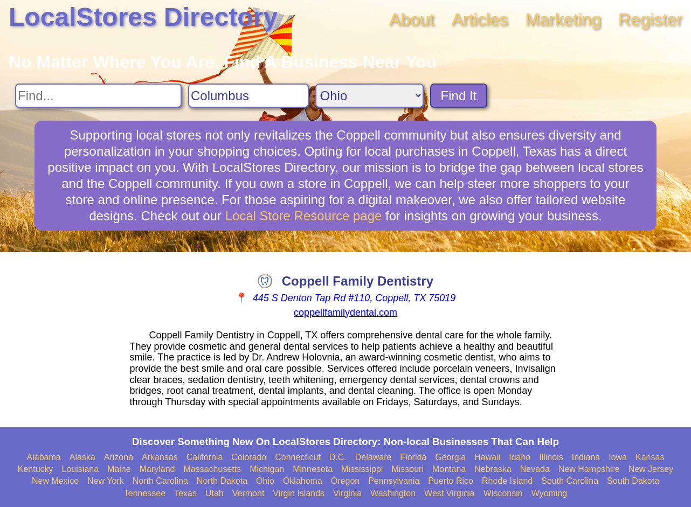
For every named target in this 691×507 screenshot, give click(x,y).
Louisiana (80, 469)
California (204, 457)
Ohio (265, 480)
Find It (459, 95)
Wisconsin (503, 493)
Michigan (267, 469)
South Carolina (569, 480)
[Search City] (248, 96)
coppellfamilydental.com (345, 312)
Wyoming (549, 493)
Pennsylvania (393, 480)
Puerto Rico (450, 480)
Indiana (586, 457)
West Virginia (449, 493)
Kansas (649, 457)
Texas (185, 493)
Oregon (345, 480)
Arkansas (160, 457)
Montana (449, 469)
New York (105, 480)
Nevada (535, 469)
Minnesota (313, 469)
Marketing (563, 19)
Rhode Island (507, 480)
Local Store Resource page (303, 216)
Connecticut (298, 457)
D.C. (338, 457)
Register (650, 19)
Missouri (407, 469)
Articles (479, 19)
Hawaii (487, 457)
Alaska (82, 457)
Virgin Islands (298, 493)
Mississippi (362, 469)
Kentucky (35, 469)
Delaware (373, 457)
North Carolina (160, 480)
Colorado (248, 457)
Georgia (450, 457)
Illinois (551, 457)
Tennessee (144, 493)
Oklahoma (302, 480)
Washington (393, 493)
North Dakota (222, 480)
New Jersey (651, 469)
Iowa (618, 457)
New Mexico (55, 480)
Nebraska (492, 469)
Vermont (248, 493)
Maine (119, 469)
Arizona (118, 457)
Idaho (519, 457)
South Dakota (633, 480)
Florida (413, 457)
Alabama (44, 457)
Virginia (347, 493)
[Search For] (98, 96)
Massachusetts (212, 469)
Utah (214, 493)
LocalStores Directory (143, 17)
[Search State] (369, 96)
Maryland (157, 469)
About (411, 19)
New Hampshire (589, 469)
